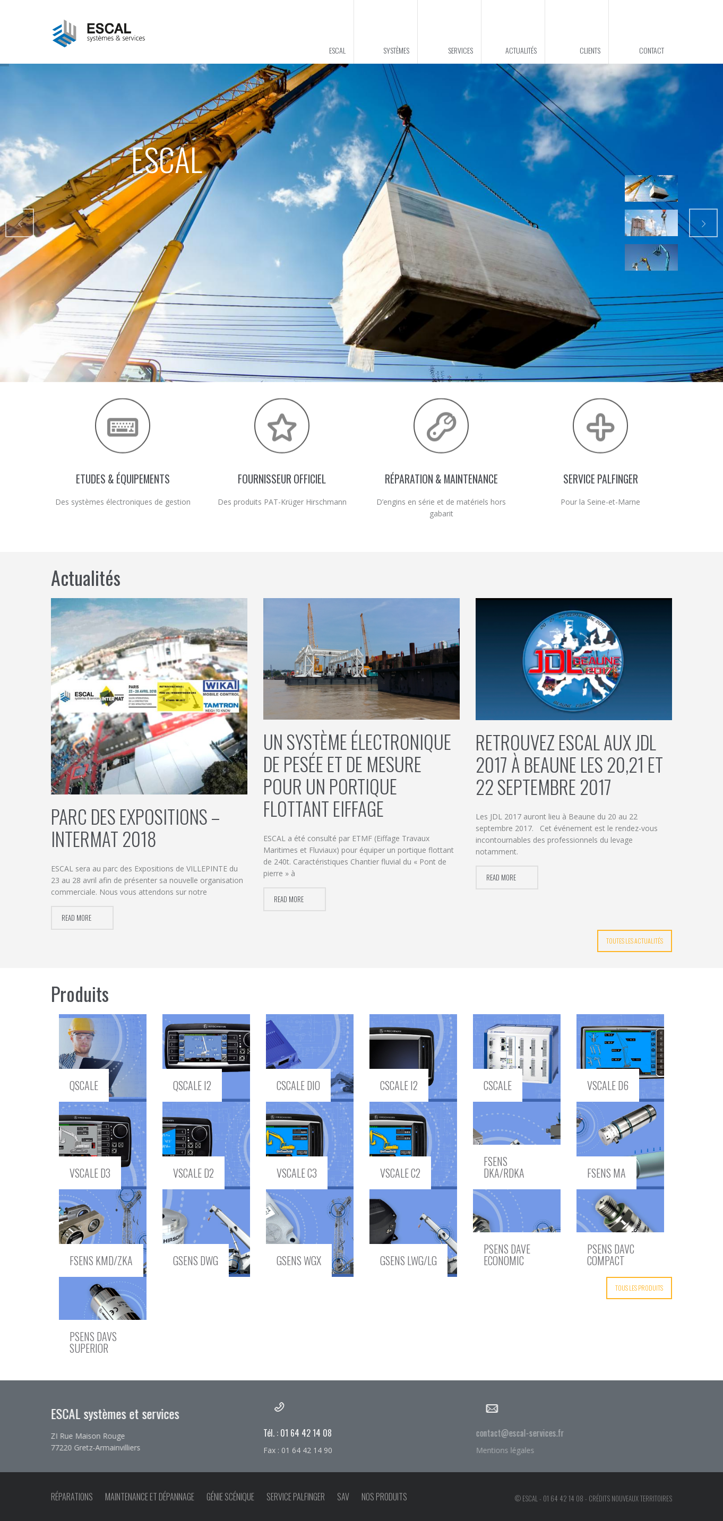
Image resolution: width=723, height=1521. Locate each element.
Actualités (521, 50)
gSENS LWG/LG (408, 1260)
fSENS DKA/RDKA (504, 1167)
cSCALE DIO (298, 1085)
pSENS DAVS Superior (93, 1342)
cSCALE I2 (399, 1085)
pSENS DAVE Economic (507, 1254)
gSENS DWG (195, 1260)
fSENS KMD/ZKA (101, 1260)
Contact (651, 50)
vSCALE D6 (608, 1085)
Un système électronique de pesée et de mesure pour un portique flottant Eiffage (357, 775)
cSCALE (498, 1085)
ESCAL (337, 50)
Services (460, 50)
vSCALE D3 (90, 1173)
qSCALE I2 (192, 1085)
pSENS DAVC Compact (610, 1254)
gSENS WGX (299, 1260)
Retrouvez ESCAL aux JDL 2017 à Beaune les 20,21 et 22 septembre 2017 (569, 764)
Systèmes (396, 50)
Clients (590, 50)
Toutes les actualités (634, 940)
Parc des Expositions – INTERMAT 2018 (135, 827)
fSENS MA (606, 1173)
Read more (76, 917)
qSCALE (84, 1085)
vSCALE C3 (297, 1173)
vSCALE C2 (400, 1173)
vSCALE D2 (193, 1173)
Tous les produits (639, 1287)
